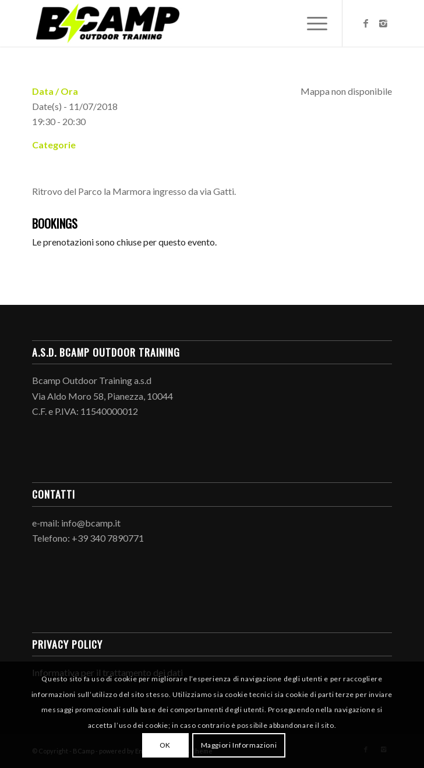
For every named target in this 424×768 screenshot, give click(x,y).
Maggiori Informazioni (239, 745)
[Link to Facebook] (365, 23)
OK (165, 745)
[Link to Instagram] (383, 23)
